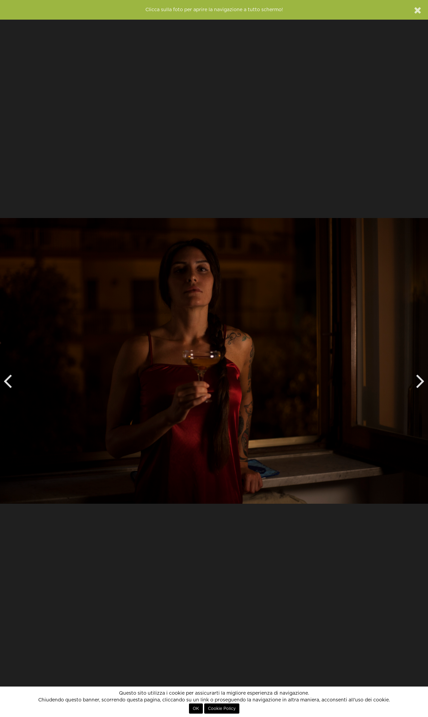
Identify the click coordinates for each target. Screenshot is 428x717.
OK (196, 709)
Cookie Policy (222, 709)
